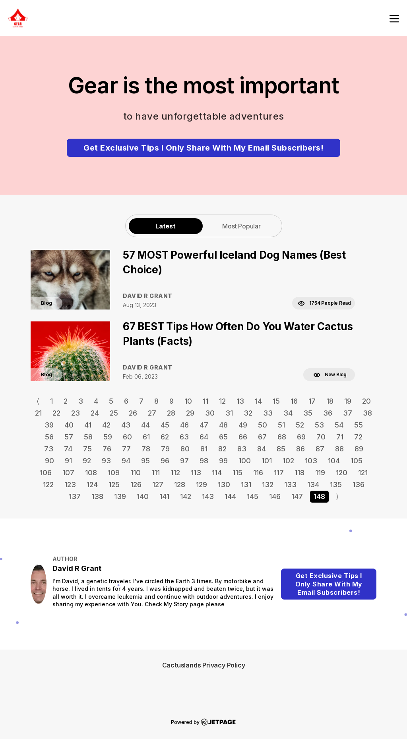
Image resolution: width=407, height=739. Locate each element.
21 (38, 413)
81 (203, 449)
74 (68, 449)
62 (165, 437)
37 (347, 413)
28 (171, 413)
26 (133, 413)
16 (294, 401)
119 (320, 472)
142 (185, 496)
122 (48, 484)
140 (143, 496)
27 (152, 413)
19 (347, 401)
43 (125, 425)
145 (252, 496)
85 (281, 449)
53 (319, 425)
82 (222, 449)
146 (275, 496)
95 (145, 461)
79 (165, 449)
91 (68, 461)
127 (157, 484)
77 (126, 449)
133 (290, 484)
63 (184, 437)
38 (367, 413)
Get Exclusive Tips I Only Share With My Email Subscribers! (203, 148)
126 (135, 484)
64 (204, 437)
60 (127, 437)
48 (223, 425)
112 (175, 472)
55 (358, 425)
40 (69, 425)
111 (155, 472)
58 (88, 437)
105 (356, 461)
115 (237, 472)
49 (242, 425)
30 (210, 413)
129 (201, 484)
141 (164, 496)
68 (281, 437)
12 (222, 401)
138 (97, 496)
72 (358, 437)
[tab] (166, 226)
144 (230, 496)
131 (246, 484)
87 (320, 449)
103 (311, 461)
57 (68, 437)
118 (299, 472)
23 (75, 413)
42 (106, 425)
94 (126, 461)
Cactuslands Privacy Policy (203, 665)
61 (146, 437)
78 (145, 449)
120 (341, 472)
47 (204, 425)
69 (301, 437)
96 (165, 461)
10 (188, 401)
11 (205, 401)
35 (307, 413)
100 (244, 461)
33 (268, 413)
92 (87, 461)
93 (106, 461)
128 (179, 484)
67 (262, 437)
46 (184, 425)
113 (196, 472)
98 (204, 461)
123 (70, 484)
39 (49, 425)
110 (135, 472)
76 (107, 449)
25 (114, 413)
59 (107, 437)
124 (92, 484)
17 (312, 401)
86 (300, 449)
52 (300, 425)
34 (288, 413)
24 (95, 413)
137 (75, 496)
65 (223, 437)
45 (165, 425)
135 (336, 484)
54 (339, 425)
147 (297, 496)
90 (49, 461)
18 (329, 401)
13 (240, 401)
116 (258, 472)
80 (185, 449)
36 (327, 413)
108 (91, 472)
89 (359, 449)
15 (276, 401)
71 (339, 437)
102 (288, 461)
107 (68, 472)
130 (224, 484)
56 (49, 437)
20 (366, 401)
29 (190, 413)
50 (262, 425)
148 (319, 496)
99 (223, 461)
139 (120, 496)
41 (87, 425)
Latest (165, 226)
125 (114, 484)
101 (267, 461)
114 (217, 472)
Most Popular (241, 226)
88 (339, 449)
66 (242, 437)
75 (87, 449)
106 (46, 472)
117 (279, 472)
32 (248, 413)
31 (229, 413)
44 (145, 425)
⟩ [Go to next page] (337, 496)
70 (321, 437)
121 (363, 472)
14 (258, 401)
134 (313, 484)
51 (281, 425)
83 (241, 449)
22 (56, 413)
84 (261, 449)
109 (114, 472)
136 (358, 484)
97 (184, 461)
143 (208, 496)
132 (267, 484)
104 (334, 461)
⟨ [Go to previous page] (38, 401)
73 (48, 449)
